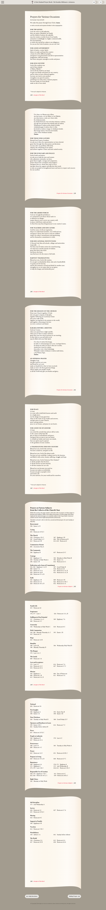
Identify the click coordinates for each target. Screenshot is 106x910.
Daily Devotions (31, 896)
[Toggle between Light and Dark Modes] (102, 2)
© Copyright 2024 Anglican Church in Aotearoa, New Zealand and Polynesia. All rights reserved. (53, 903)
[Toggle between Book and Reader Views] (95, 2)
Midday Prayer (74, 896)
